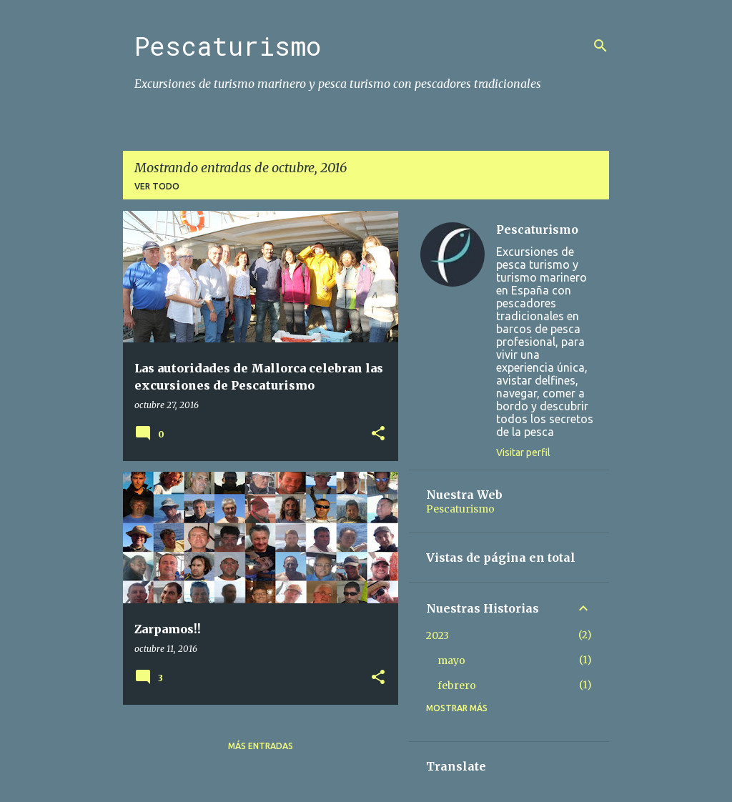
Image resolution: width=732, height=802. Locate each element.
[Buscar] (600, 46)
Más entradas (260, 746)
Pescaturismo (227, 46)
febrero (456, 685)
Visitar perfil (523, 452)
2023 (437, 635)
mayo (451, 660)
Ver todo (156, 186)
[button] (378, 434)
